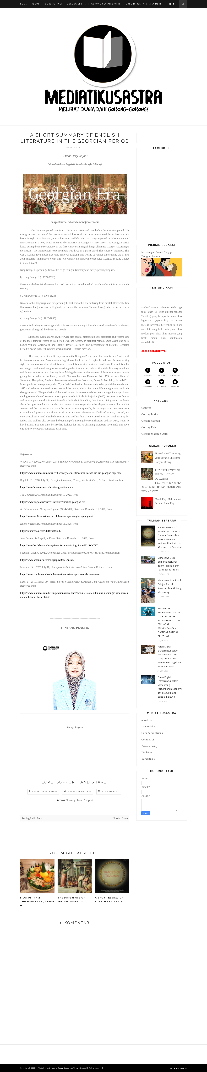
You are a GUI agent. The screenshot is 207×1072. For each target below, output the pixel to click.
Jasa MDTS (155, 4)
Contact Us (147, 739)
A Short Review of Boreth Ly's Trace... (110, 899)
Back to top (178, 1068)
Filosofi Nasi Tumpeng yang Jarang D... (37, 901)
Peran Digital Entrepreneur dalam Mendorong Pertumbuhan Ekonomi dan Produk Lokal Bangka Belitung (170, 687)
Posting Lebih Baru (32, 818)
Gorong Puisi (53, 4)
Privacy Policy (149, 746)
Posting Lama (121, 818)
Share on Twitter (80, 791)
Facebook (148, 372)
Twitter (161, 372)
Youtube (175, 383)
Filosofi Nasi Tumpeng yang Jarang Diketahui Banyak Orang (167, 458)
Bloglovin (161, 383)
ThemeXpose (79, 1068)
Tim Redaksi (148, 726)
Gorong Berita (135, 4)
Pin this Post (110, 791)
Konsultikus (148, 758)
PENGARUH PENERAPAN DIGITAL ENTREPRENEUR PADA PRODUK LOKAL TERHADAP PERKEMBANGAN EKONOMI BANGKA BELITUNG (170, 622)
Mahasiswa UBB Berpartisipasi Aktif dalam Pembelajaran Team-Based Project (168, 563)
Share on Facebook (44, 791)
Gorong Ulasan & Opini (106, 4)
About (35, 4)
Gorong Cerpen (76, 4)
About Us (146, 720)
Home (23, 4)
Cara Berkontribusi (152, 732)
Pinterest (147, 383)
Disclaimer (147, 752)
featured (146, 407)
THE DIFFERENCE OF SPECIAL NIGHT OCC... (73, 899)
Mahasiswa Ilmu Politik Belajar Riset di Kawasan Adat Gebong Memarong (169, 586)
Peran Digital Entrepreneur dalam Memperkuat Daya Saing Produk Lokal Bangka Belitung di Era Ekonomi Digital (169, 656)
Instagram (175, 372)
